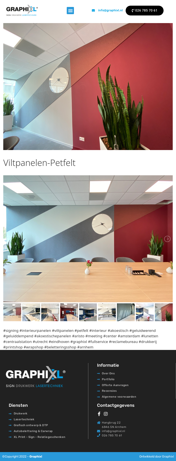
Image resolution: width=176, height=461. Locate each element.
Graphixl (35, 456)
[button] (70, 10)
